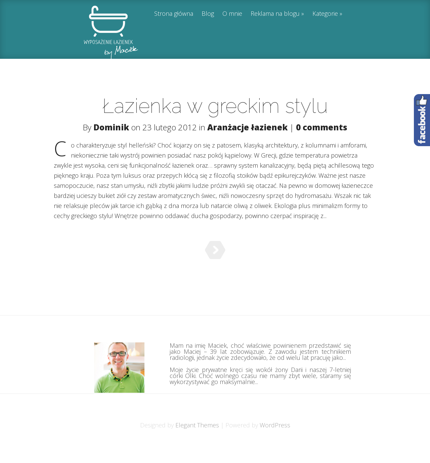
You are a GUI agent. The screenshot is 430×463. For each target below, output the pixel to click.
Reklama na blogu (275, 13)
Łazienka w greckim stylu (215, 106)
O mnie (232, 13)
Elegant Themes (197, 442)
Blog (208, 13)
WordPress (275, 442)
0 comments (321, 127)
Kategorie (325, 13)
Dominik (111, 127)
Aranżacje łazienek (247, 127)
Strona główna (173, 13)
